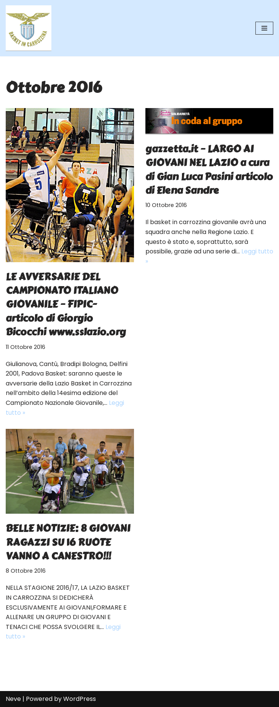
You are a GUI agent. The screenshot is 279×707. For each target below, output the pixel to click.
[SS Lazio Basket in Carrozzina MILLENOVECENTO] (28, 28)
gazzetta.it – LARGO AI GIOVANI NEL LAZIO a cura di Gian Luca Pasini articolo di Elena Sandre (209, 169)
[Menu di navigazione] (264, 28)
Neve (13, 698)
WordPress (79, 698)
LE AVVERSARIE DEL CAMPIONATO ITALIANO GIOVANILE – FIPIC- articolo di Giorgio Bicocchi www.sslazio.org (66, 304)
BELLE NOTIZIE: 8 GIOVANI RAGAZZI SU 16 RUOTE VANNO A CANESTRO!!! (68, 542)
